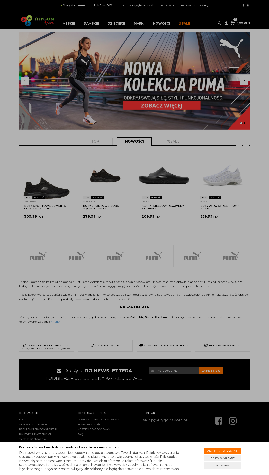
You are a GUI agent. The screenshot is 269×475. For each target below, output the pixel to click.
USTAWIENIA (222, 465)
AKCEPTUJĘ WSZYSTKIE (222, 450)
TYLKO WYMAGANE (223, 458)
